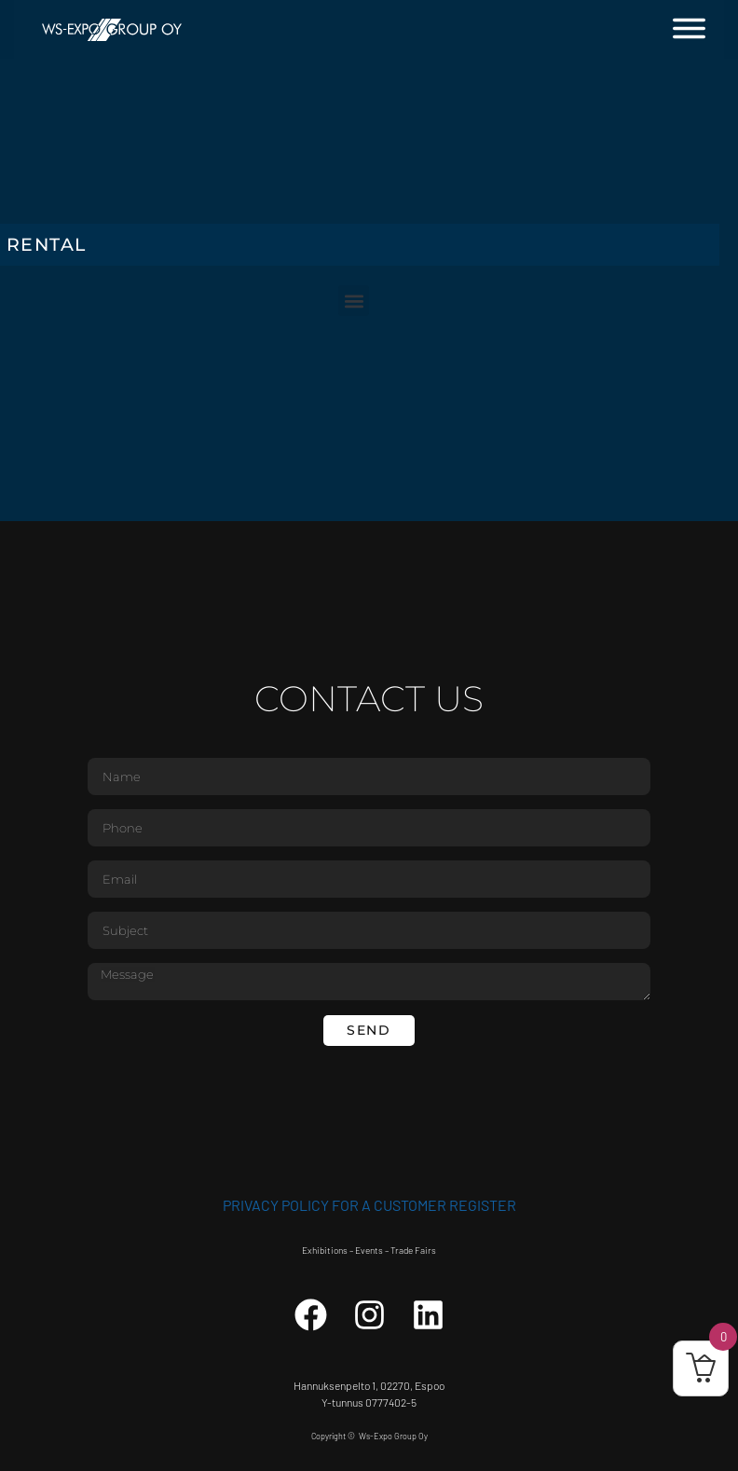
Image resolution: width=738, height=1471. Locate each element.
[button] (353, 300)
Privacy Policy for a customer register (369, 1205)
